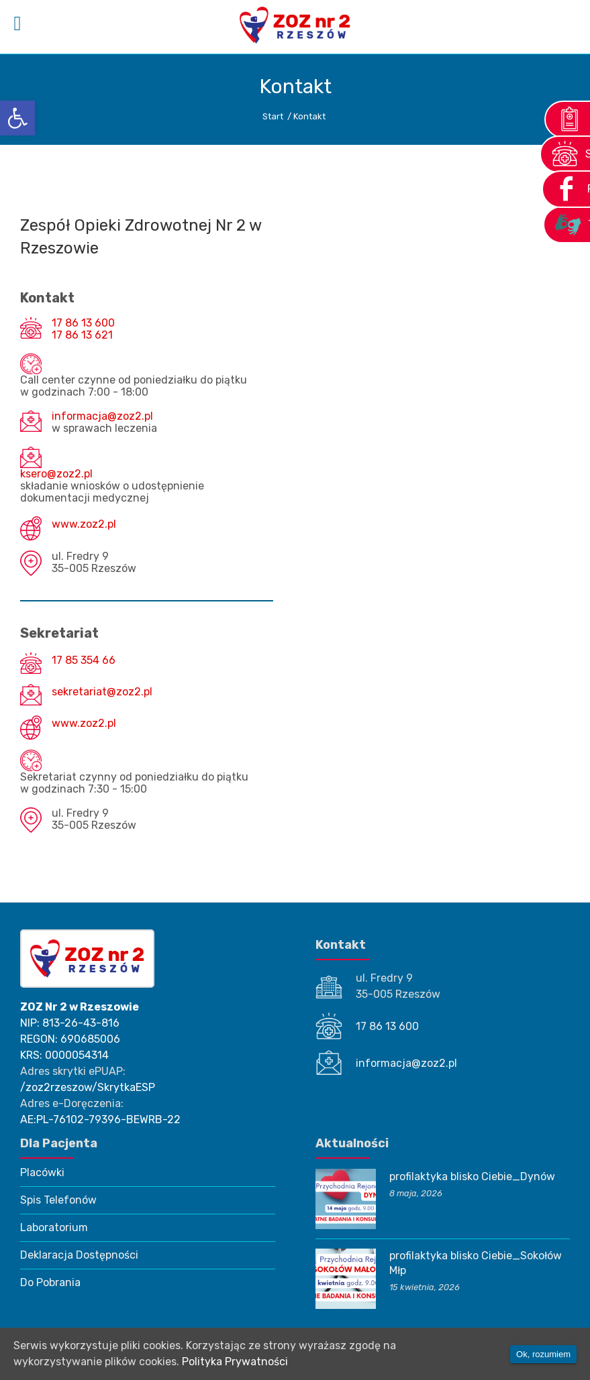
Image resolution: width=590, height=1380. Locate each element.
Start (272, 116)
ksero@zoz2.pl (56, 474)
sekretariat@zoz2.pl (102, 692)
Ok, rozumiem (543, 1354)
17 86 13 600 (83, 323)
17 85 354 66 (83, 660)
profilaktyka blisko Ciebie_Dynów (472, 1176)
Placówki (42, 1172)
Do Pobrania (50, 1282)
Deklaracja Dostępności (79, 1255)
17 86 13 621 (82, 335)
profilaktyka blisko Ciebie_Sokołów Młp (475, 1263)
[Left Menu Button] (17, 23)
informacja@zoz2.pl (102, 416)
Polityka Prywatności (235, 1361)
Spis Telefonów (58, 1200)
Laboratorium (54, 1227)
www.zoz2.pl (84, 524)
